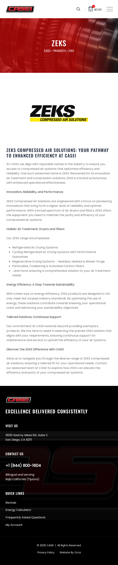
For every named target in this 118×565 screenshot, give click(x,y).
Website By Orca (70, 552)
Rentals (10, 503)
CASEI (50, 545)
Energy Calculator (18, 510)
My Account (14, 525)
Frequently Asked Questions (25, 517)
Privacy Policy (46, 552)
